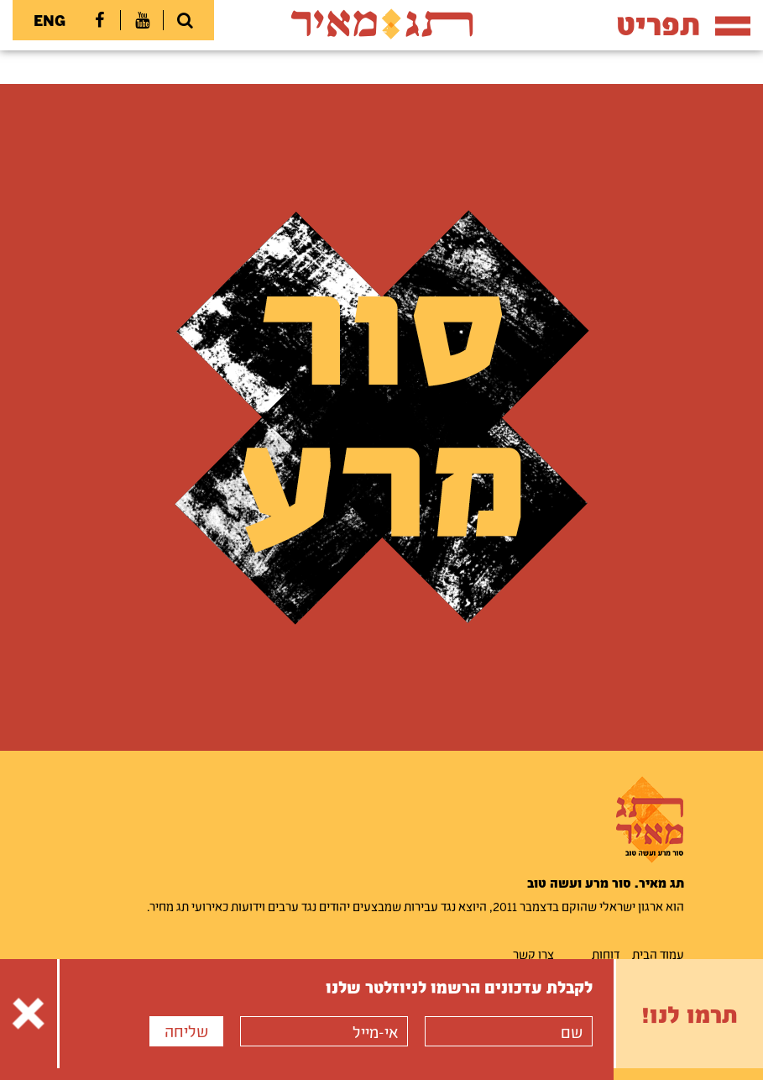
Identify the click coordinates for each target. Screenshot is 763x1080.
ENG (49, 20)
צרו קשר (533, 954)
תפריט (683, 23)
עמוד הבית (658, 954)
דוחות (605, 954)
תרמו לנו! (689, 1013)
